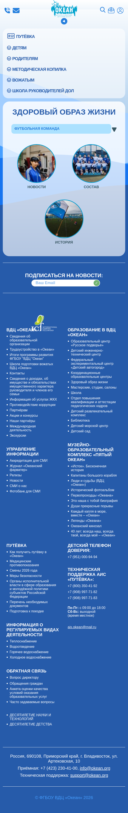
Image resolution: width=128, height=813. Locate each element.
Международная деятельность (23, 428)
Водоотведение (22, 646)
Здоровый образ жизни (89, 382)
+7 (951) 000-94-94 (82, 557)
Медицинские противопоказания (24, 563)
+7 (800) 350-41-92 (82, 586)
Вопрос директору (24, 677)
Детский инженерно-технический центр (87, 352)
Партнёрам (19, 410)
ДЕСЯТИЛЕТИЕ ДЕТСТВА (31, 724)
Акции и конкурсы (24, 415)
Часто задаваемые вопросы (32, 702)
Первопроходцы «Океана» (92, 495)
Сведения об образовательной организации (23, 340)
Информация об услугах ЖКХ (33, 399)
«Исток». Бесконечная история (88, 468)
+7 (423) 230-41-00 (7, 10)
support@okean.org (89, 775)
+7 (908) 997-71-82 (82, 592)
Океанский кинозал (86, 526)
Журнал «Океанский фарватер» (26, 468)
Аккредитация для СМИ (29, 460)
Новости (16, 480)
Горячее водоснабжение (29, 652)
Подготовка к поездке (27, 611)
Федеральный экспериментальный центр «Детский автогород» (92, 363)
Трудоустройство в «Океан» (32, 349)
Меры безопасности (26, 576)
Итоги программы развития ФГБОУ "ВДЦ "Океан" (31, 356)
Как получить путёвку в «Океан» (28, 554)
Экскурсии (18, 435)
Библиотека (80, 420)
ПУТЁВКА (25, 36)
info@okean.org (16, 10)
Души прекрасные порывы (92, 506)
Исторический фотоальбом (92, 490)
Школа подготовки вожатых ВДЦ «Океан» (31, 366)
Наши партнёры (22, 421)
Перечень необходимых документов (29, 604)
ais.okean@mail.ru (82, 627)
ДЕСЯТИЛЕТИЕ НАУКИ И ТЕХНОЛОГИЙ (30, 717)
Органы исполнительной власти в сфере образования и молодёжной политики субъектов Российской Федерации (33, 588)
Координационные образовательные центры (91, 374)
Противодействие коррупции (33, 405)
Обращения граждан (26, 683)
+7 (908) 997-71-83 (82, 598)
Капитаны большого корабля (94, 475)
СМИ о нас (18, 486)
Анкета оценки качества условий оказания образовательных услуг (29, 692)
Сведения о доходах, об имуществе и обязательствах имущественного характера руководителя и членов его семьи (33, 386)
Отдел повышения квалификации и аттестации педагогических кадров (93, 402)
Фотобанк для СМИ (25, 491)
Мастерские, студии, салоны (94, 387)
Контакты (17, 373)
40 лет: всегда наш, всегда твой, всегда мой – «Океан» (93, 533)
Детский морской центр (89, 426)
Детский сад (80, 431)
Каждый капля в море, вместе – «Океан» (89, 513)
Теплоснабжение (23, 641)
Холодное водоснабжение (30, 657)
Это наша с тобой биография (94, 501)
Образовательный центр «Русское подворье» (90, 343)
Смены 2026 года (23, 570)
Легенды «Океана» (86, 520)
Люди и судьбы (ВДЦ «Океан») (87, 482)
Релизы (16, 475)
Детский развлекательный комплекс (92, 413)
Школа (76, 393)
